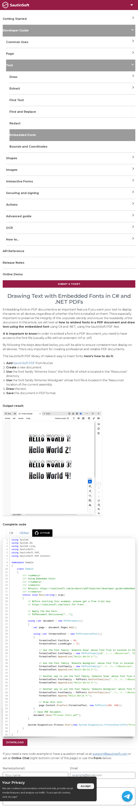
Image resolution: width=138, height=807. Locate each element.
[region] (48, 789)
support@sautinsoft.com (110, 754)
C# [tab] (11, 533)
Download (15, 742)
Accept (86, 786)
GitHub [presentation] (42, 533)
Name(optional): (14, 768)
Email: (74, 768)
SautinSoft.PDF (24, 363)
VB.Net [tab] (24, 533)
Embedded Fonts (22, 135)
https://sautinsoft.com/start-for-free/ (58, 604)
